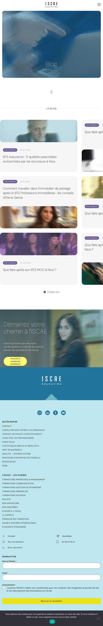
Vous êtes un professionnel (18, 438)
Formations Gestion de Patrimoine (21, 487)
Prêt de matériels (12, 450)
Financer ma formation (15, 519)
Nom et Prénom (9, 561)
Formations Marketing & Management (23, 479)
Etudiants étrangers (14, 527)
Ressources (9, 461)
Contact (7, 426)
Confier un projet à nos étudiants (22, 434)
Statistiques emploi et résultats (20, 446)
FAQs (4, 465)
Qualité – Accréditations (16, 454)
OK (52, 622)
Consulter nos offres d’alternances (23, 430)
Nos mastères (10, 507)
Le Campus (8, 515)
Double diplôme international (19, 523)
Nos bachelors (10, 503)
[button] (51, 92)
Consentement (9, 585)
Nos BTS (6, 499)
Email (5, 573)
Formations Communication (18, 483)
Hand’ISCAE (8, 442)
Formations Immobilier (15, 491)
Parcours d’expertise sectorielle (21, 457)
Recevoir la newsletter (51, 601)
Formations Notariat (14, 495)
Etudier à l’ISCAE (11, 511)
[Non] (98, 618)
